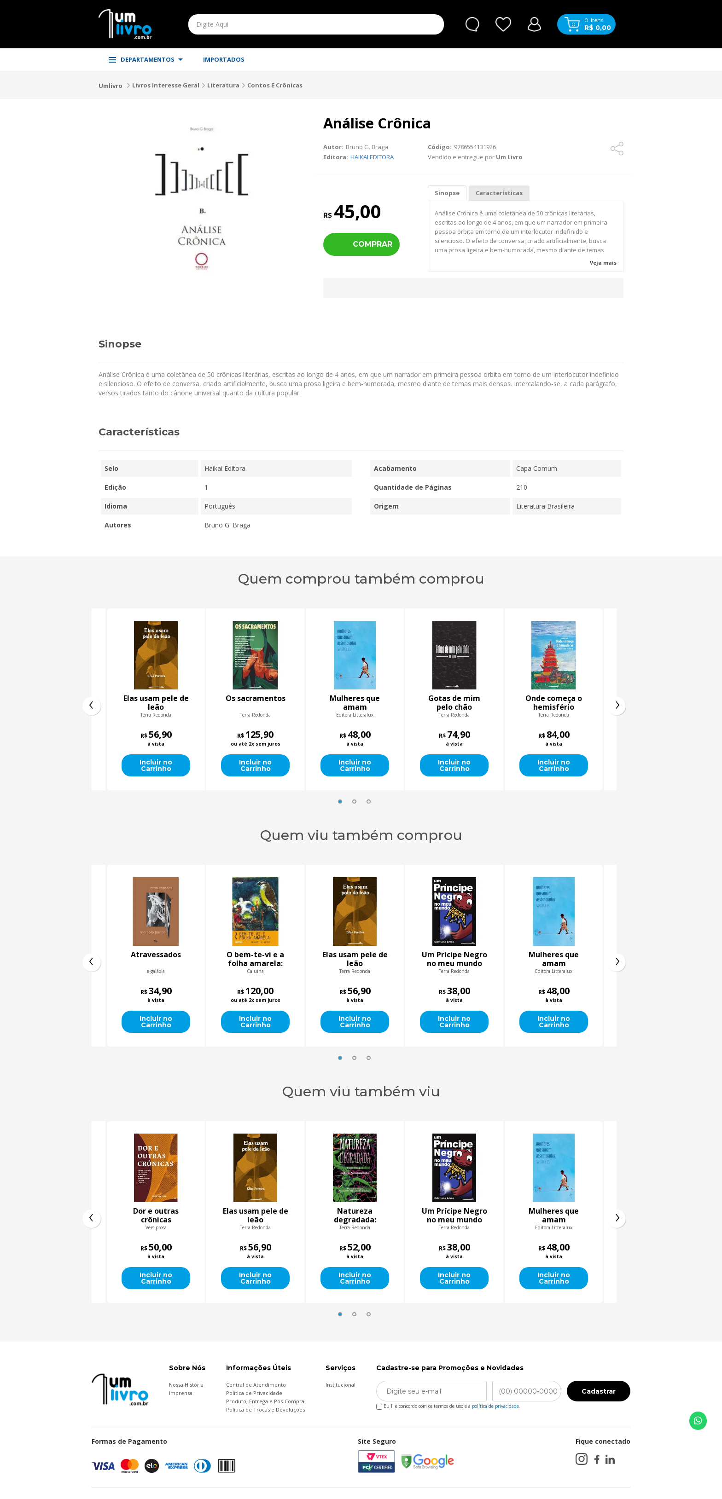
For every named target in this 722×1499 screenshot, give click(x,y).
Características (499, 193)
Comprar (372, 244)
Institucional (340, 1384)
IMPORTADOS (224, 59)
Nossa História (186, 1384)
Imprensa (180, 1392)
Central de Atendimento (256, 1384)
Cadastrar (599, 1391)
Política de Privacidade (254, 1392)
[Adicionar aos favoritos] (594, 149)
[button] (340, 801)
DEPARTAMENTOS (146, 59)
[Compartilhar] (617, 149)
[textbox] (295, 24)
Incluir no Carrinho (156, 765)
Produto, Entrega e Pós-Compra (265, 1401)
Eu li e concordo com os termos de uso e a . (448, 1404)
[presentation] (91, 706)
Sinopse (447, 193)
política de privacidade (495, 1406)
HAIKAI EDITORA (372, 157)
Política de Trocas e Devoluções (265, 1409)
